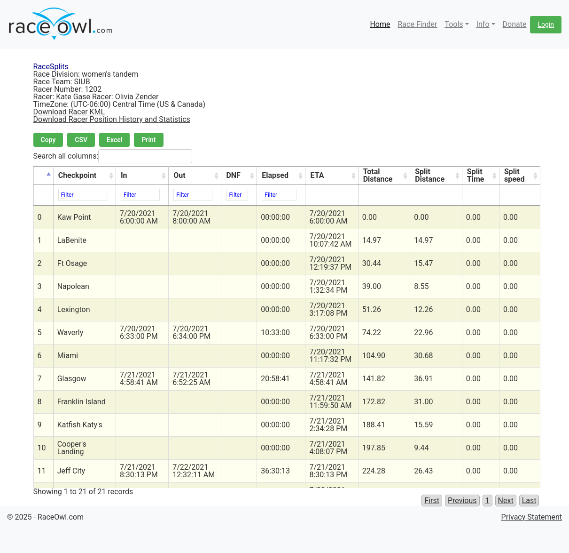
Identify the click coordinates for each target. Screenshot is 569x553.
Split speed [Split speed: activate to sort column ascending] (514, 175)
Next (506, 500)
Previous (462, 500)
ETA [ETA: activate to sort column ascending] (317, 175)
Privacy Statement (531, 517)
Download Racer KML (69, 111)
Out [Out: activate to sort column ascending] (179, 175)
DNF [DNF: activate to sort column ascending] (233, 175)
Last (529, 500)
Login (546, 24)
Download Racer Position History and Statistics (111, 119)
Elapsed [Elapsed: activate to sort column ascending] (275, 175)
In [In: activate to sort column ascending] (124, 175)
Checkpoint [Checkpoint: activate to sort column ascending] (77, 175)
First (431, 500)
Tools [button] (453, 24)
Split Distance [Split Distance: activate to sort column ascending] (429, 175)
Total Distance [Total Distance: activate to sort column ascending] (378, 175)
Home (380, 24)
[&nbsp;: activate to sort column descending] (43, 176)
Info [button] (483, 24)
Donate (515, 24)
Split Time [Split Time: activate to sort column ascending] (475, 175)
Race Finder (417, 24)
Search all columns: (113, 156)
